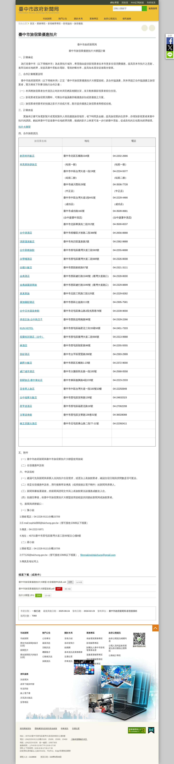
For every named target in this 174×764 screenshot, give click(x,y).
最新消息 (46, 643)
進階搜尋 (153, 8)
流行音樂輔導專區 (94, 659)
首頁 (32, 23)
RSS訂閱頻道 (137, 2)
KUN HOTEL (26, 328)
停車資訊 (68, 661)
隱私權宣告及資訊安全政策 (46, 728)
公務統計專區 (115, 655)
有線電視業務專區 (94, 638)
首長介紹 (68, 638)
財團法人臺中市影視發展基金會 (95, 648)
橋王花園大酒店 (28, 423)
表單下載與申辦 (27, 684)
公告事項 (46, 638)
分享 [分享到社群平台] (170, 36)
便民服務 (127, 18)
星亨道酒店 (26, 406)
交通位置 (68, 656)
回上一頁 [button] (152, 28)
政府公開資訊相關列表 (118, 639)
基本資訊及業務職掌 (73, 652)
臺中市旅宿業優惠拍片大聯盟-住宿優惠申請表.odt (42, 582)
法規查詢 (24, 679)
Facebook (169, 40)
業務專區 (94, 18)
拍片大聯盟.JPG (26, 595)
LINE (169, 54)
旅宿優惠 (78, 23)
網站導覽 (114, 2)
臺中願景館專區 (93, 664)
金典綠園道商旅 (28, 285)
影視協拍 (67, 23)
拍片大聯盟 (24, 127)
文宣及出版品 (26, 698)
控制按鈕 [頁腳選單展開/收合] (155, 628)
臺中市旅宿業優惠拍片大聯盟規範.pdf (36, 588)
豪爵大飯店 (26, 362)
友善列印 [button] (144, 28)
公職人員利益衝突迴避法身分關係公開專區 (118, 648)
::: (14, 1)
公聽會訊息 (47, 656)
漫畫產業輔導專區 (94, 655)
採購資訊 (46, 661)
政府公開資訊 (110, 18)
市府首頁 (151, 2)
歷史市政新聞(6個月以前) (29, 644)
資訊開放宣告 (25, 728)
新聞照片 (24, 650)
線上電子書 (25, 693)
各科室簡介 (69, 643)
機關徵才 (46, 652)
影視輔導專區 (54, 23)
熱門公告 (62, 18)
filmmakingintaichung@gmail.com (98, 555)
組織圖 (67, 647)
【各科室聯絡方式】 (79, 739)
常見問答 (24, 689)
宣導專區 (24, 702)
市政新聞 (47, 18)
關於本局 (78, 18)
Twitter (169, 47)
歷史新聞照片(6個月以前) (29, 656)
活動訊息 (46, 647)
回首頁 (125, 2)
